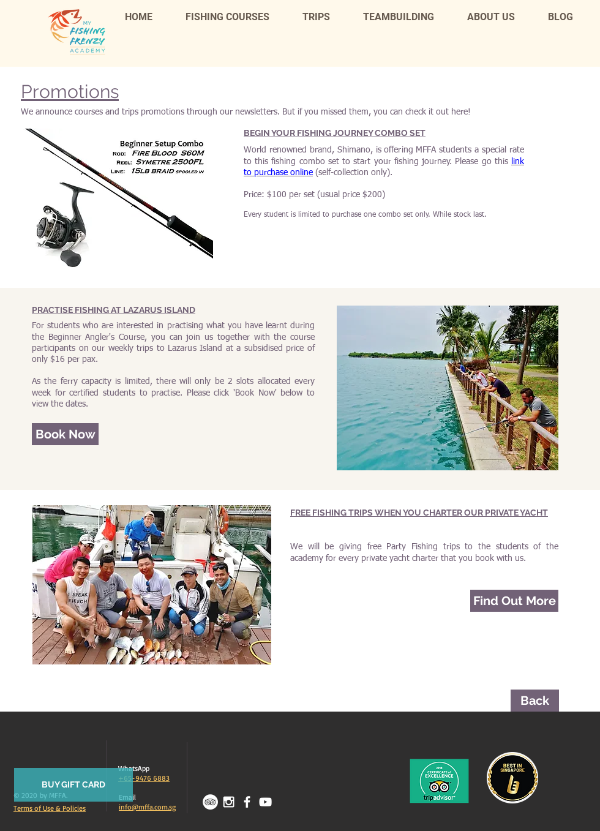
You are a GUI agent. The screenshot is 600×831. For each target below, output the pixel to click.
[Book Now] (65, 434)
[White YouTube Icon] (265, 802)
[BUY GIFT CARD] (73, 785)
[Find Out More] (514, 601)
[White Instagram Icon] (228, 802)
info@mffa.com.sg (147, 806)
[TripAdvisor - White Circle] (210, 802)
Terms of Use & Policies (49, 808)
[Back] (535, 701)
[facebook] (247, 802)
